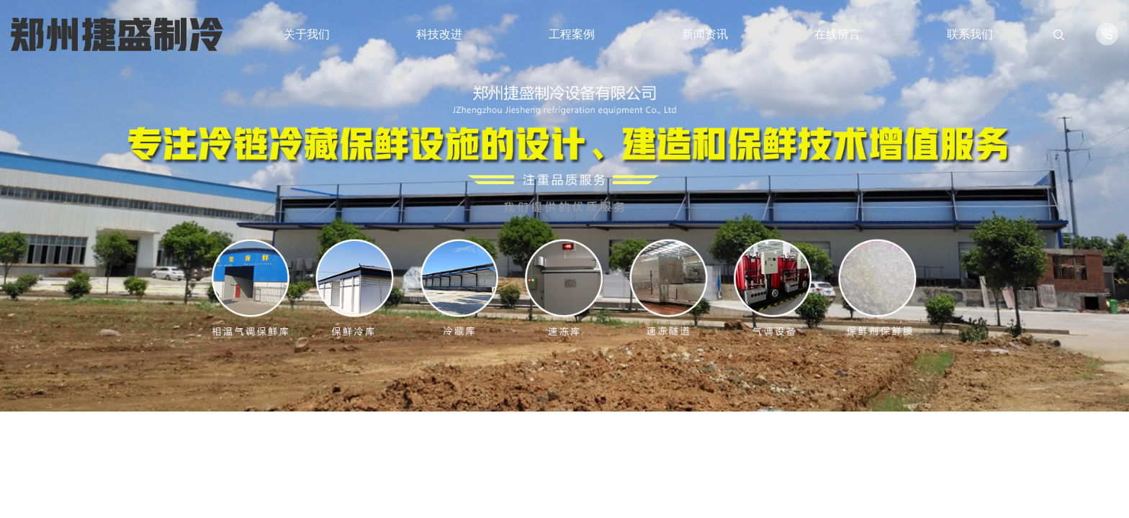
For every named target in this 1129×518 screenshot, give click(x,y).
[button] (998, 466)
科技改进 (439, 34)
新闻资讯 (705, 34)
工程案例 (572, 34)
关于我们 (307, 34)
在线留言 (837, 34)
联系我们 (970, 34)
